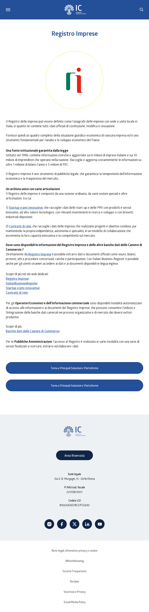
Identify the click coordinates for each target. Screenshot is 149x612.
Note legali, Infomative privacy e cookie (74, 550)
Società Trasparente (74, 571)
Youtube (100, 524)
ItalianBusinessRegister (22, 283)
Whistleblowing (74, 561)
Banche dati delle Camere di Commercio (33, 331)
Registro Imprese (39, 254)
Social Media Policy (75, 602)
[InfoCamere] (75, 10)
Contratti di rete (20, 226)
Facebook (62, 524)
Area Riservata (74, 455)
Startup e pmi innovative (26, 207)
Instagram (49, 524)
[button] (141, 10)
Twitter (74, 524)
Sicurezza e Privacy (75, 592)
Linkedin (87, 524)
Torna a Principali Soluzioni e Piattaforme (74, 368)
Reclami (74, 581)
